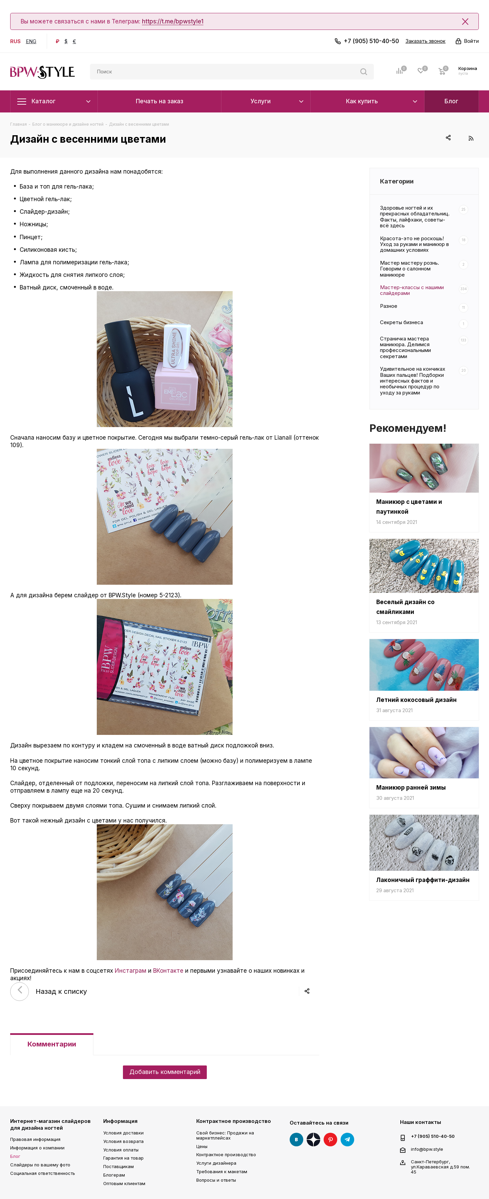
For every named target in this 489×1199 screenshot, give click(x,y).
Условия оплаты (121, 1149)
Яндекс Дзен (313, 1139)
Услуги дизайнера (216, 1163)
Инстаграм (130, 970)
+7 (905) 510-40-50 (371, 41)
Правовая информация (35, 1139)
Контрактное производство (233, 1121)
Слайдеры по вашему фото (40, 1164)
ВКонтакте (168, 970)
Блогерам (114, 1175)
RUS (15, 41)
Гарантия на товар (123, 1158)
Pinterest (330, 1139)
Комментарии (52, 1044)
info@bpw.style (427, 1149)
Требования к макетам (221, 1171)
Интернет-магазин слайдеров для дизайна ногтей (50, 1124)
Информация (120, 1121)
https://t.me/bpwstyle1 (172, 21)
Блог (15, 1156)
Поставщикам (118, 1166)
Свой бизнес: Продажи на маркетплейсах (225, 1135)
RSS (471, 138)
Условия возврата (123, 1141)
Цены (201, 1146)
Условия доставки (123, 1132)
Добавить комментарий (164, 1071)
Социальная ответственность (42, 1173)
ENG (31, 41)
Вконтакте (296, 1139)
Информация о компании (37, 1147)
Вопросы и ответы (216, 1180)
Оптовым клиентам (124, 1183)
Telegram (347, 1139)
